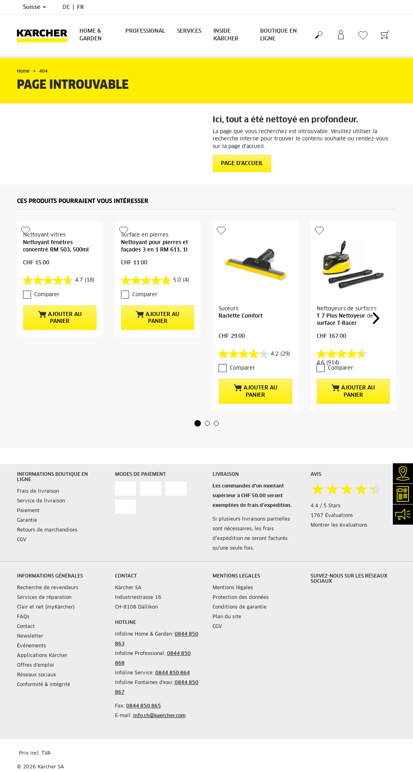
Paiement (28, 510)
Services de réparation (44, 597)
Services (189, 31)
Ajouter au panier (60, 317)
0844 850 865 (143, 706)
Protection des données (241, 597)
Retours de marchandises (47, 530)
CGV (21, 540)
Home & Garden (90, 35)
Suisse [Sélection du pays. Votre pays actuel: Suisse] (34, 7)
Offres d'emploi (35, 665)
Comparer (47, 294)
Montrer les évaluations (339, 525)
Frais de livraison (38, 491)
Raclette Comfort (241, 316)
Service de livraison (41, 501)
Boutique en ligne (278, 35)
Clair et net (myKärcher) (46, 607)
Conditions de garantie (240, 607)
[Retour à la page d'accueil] (45, 35)
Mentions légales (233, 588)
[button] (197, 423)
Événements (31, 646)
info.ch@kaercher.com (159, 715)
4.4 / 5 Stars (325, 506)
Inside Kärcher (225, 35)
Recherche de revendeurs (47, 588)
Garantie (27, 520)
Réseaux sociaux (36, 675)
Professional (145, 31)
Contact (26, 626)
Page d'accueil (242, 163)
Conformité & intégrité (43, 684)
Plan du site (227, 617)
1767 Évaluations (332, 515)
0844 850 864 (172, 673)
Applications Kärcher (42, 655)
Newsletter (30, 636)
